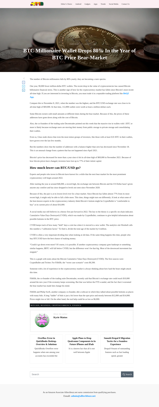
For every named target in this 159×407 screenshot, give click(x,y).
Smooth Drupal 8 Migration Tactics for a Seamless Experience (117, 341)
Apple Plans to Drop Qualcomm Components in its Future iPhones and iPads (82, 341)
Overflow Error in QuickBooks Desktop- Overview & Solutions (46, 341)
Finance (76, 305)
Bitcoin (35, 305)
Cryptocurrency (61, 305)
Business (46, 305)
